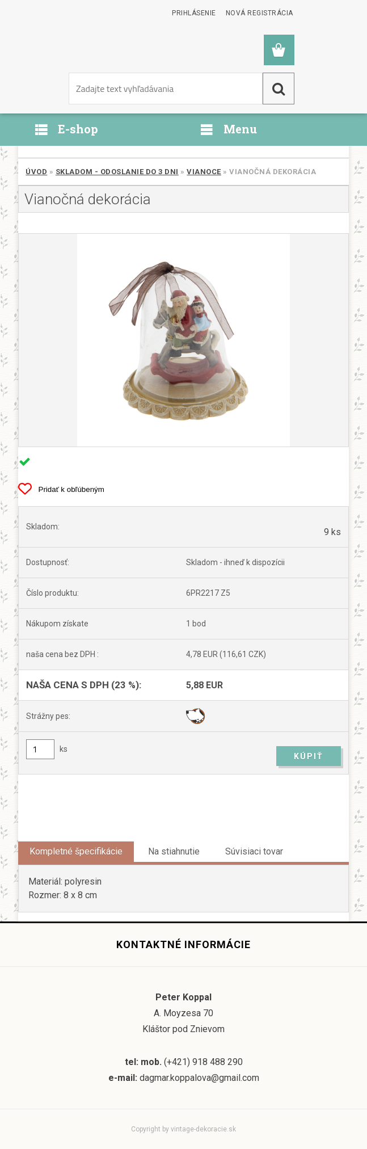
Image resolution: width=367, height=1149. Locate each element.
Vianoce (204, 171)
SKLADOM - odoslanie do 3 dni (117, 171)
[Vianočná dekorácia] (183, 340)
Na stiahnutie (174, 851)
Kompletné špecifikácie (76, 851)
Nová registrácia (259, 13)
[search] (278, 88)
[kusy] (40, 749)
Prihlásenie (194, 13)
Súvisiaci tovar (254, 851)
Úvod (36, 171)
